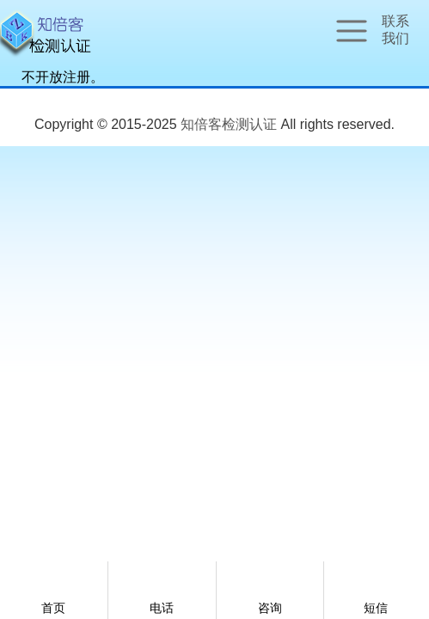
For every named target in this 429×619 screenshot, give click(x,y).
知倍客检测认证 (229, 124)
